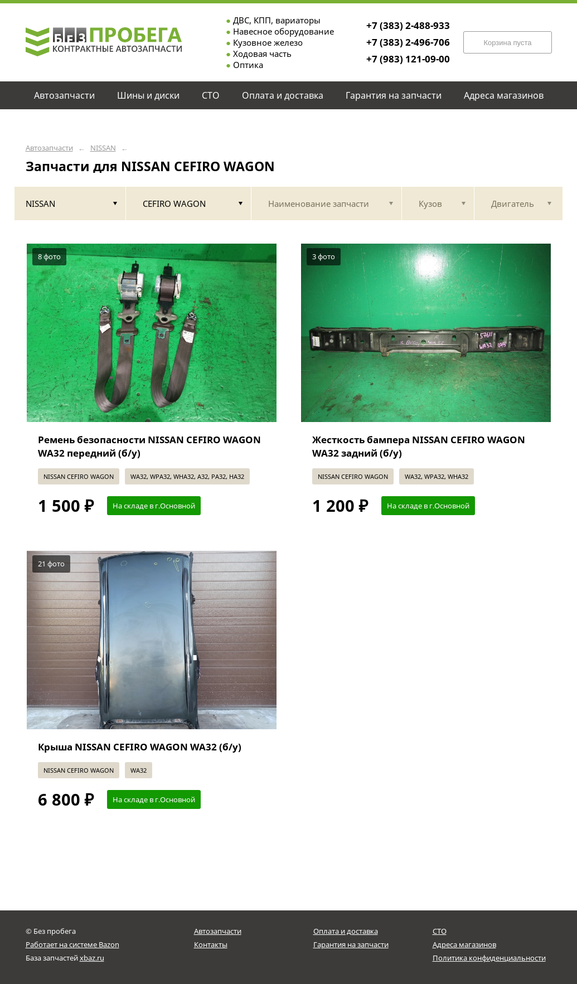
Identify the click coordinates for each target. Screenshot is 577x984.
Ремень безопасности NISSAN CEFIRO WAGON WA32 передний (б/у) (149, 446)
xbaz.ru (92, 958)
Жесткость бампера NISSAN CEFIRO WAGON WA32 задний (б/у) (418, 446)
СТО (440, 931)
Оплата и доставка (345, 931)
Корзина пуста (507, 42)
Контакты (210, 944)
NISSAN (103, 148)
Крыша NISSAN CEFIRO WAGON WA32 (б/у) (139, 746)
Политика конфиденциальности (489, 958)
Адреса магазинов (464, 944)
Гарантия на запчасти (351, 944)
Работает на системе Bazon (72, 944)
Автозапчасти (49, 148)
